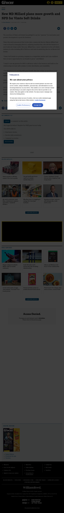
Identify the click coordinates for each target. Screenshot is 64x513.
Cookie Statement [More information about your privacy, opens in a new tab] (40, 100)
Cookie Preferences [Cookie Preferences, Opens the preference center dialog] (23, 105)
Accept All (37, 105)
